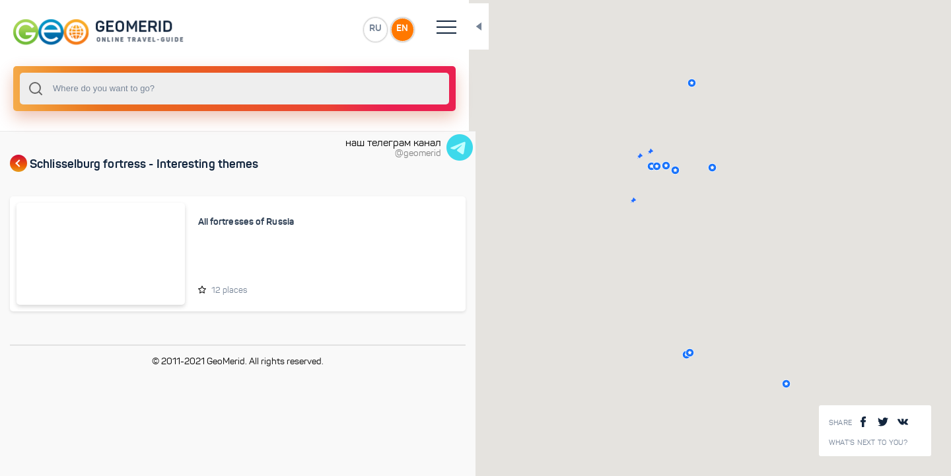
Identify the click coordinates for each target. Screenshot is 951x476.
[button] (577, 200)
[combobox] (178, 88)
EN (290, 29)
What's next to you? (868, 442)
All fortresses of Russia (203, 222)
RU (262, 29)
